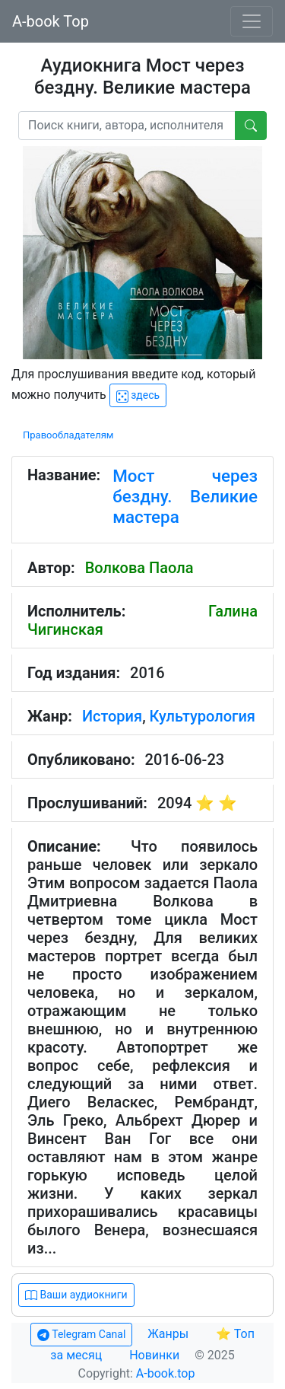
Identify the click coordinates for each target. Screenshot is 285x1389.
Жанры (169, 1334)
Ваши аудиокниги (76, 1295)
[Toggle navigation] (251, 21)
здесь (138, 395)
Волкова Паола (139, 568)
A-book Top (50, 21)
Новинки (154, 1355)
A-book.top (165, 1373)
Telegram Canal (81, 1334)
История (112, 716)
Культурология (202, 716)
